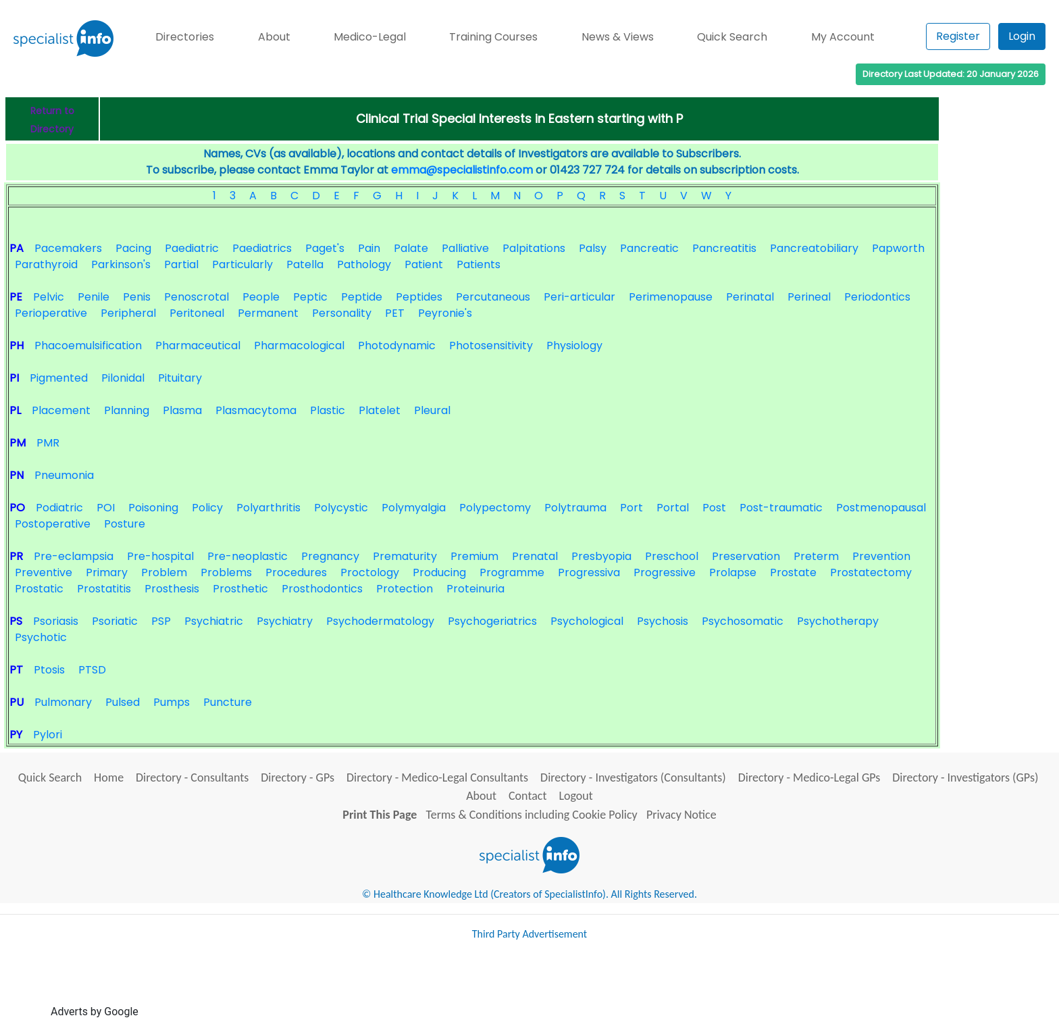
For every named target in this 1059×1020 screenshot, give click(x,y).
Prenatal (535, 556)
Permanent (268, 313)
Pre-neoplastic (247, 556)
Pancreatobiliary (814, 248)
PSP (161, 621)
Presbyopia (601, 556)
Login (1021, 36)
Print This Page (379, 814)
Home (109, 777)
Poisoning (153, 507)
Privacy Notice (681, 814)
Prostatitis (104, 588)
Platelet (380, 410)
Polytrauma (575, 507)
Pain (369, 248)
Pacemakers (68, 248)
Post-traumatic (781, 507)
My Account (843, 37)
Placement (61, 410)
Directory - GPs (297, 777)
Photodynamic (397, 345)
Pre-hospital (160, 556)
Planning (126, 410)
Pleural (432, 410)
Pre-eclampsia (73, 556)
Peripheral (128, 313)
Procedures (296, 572)
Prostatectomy (871, 572)
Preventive (43, 572)
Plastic (327, 410)
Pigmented (59, 378)
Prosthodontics (322, 588)
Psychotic (41, 637)
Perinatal (750, 297)
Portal (672, 507)
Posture (124, 524)
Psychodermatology (380, 621)
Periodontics (877, 297)
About (274, 37)
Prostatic (39, 588)
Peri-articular (579, 297)
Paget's (324, 248)
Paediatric (192, 248)
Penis (137, 297)
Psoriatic (115, 621)
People (261, 297)
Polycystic (341, 507)
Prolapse (732, 572)
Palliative (465, 248)
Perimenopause (671, 297)
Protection (404, 588)
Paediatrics (262, 248)
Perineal (809, 297)
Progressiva (589, 572)
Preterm (816, 556)
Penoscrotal (196, 297)
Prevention (881, 556)
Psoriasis (55, 621)
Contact (527, 795)
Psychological (586, 621)
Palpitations (533, 248)
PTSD (92, 670)
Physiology (574, 345)
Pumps (171, 702)
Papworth (898, 248)
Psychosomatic (742, 621)
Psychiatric (213, 621)
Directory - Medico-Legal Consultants (437, 777)
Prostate (793, 572)
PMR (47, 443)
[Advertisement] (387, 984)
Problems (226, 572)
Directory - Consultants (192, 777)
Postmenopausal (881, 507)
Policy (207, 507)
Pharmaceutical (197, 345)
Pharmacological (299, 345)
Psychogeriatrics (492, 621)
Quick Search (732, 37)
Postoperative (53, 524)
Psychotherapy (838, 621)
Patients (478, 264)
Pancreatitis (724, 248)
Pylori (47, 734)
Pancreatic (649, 248)
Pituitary (180, 378)
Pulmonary (63, 702)
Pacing (133, 248)
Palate (411, 248)
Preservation (746, 556)
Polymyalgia (414, 507)
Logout (575, 795)
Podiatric (59, 507)
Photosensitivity (491, 345)
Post (714, 507)
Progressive (665, 572)
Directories (184, 37)
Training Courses (493, 37)
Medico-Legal (370, 37)
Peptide (361, 297)
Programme (512, 572)
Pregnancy (330, 556)
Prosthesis (172, 588)
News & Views (618, 37)
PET (395, 313)
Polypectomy (495, 507)
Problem (164, 572)
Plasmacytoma (255, 410)
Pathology (364, 264)
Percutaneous (493, 297)
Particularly (242, 264)
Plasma (182, 410)
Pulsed (122, 702)
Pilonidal (123, 378)
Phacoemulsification (88, 345)
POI (106, 507)
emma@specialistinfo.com (462, 170)
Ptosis (49, 670)
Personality (341, 313)
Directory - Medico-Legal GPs (809, 777)
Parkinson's (121, 264)
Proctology (369, 572)
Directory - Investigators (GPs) (965, 777)
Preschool (671, 556)
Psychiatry (285, 621)
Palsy (592, 248)
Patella (305, 264)
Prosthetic (240, 588)
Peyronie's (445, 313)
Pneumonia (64, 475)
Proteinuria (475, 588)
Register (958, 36)
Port (631, 507)
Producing (439, 572)
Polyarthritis (268, 507)
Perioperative (51, 313)
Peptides (419, 297)
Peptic (310, 297)
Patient (424, 264)
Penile (93, 297)
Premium (474, 556)
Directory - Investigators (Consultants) (633, 777)
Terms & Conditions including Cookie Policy (532, 814)
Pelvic (48, 297)
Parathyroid (46, 264)
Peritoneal (197, 313)
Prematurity (405, 556)
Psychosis (662, 621)
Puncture (227, 702)
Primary (107, 572)
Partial (181, 264)
